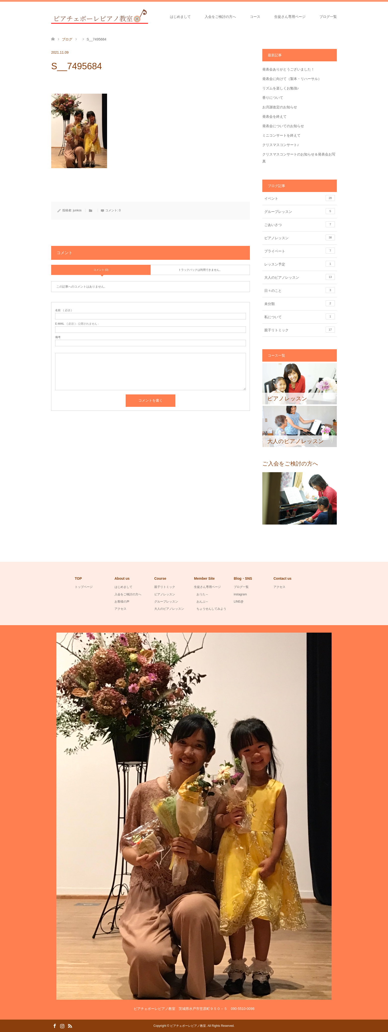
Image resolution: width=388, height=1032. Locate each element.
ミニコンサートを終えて (281, 135)
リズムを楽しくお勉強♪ (280, 88)
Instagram (62, 1026)
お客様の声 (122, 601)
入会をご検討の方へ (220, 17)
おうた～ (202, 594)
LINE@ (238, 601)
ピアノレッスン (299, 237)
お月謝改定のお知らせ (279, 107)
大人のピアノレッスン (299, 277)
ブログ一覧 (328, 17)
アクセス (120, 609)
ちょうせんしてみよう (211, 609)
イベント (299, 198)
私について (299, 316)
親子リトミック (299, 330)
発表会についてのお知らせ (283, 126)
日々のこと (299, 290)
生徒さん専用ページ (290, 17)
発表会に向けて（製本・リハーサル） (291, 79)
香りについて (272, 98)
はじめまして (180, 17)
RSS (70, 1026)
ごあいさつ (299, 224)
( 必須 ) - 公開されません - (77, 323)
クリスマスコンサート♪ (280, 145)
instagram (240, 594)
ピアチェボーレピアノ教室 (188, 1026)
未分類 (299, 303)
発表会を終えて (274, 116)
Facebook (55, 1026)
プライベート (299, 251)
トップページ (84, 587)
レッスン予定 (299, 264)
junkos (77, 210)
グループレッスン (299, 211)
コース (255, 17)
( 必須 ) (63, 310)
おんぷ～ (202, 601)
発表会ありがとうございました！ (288, 69)
